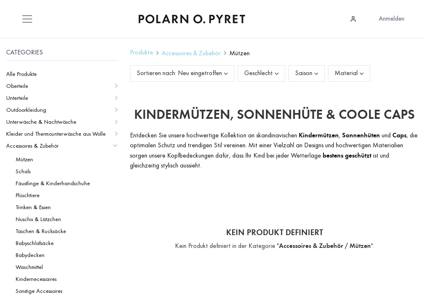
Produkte (141, 53)
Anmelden (391, 19)
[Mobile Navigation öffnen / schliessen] (27, 19)
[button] (206, 73)
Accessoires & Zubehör (191, 53)
